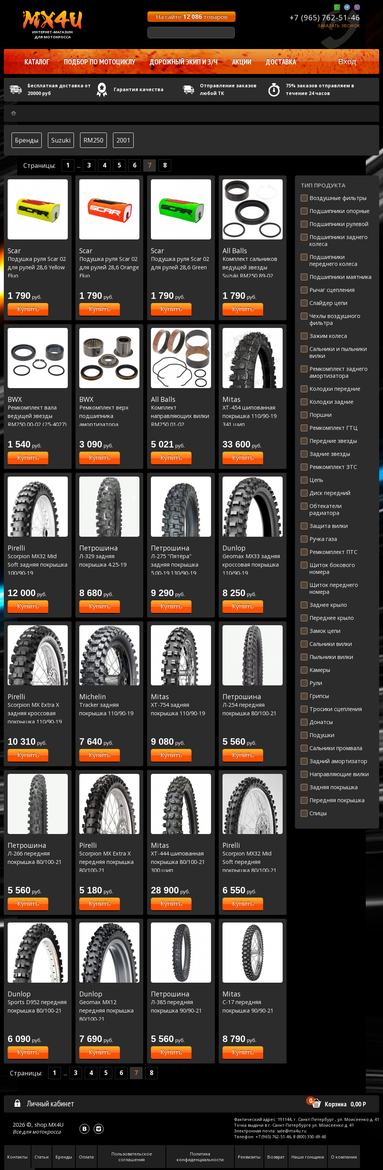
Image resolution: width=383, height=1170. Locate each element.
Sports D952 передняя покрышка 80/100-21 (38, 1002)
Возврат (276, 1157)
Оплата (86, 1157)
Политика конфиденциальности (200, 1156)
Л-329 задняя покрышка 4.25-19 (109, 556)
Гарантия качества (139, 89)
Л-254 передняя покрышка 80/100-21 (253, 705)
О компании (344, 1157)
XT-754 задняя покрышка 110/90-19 (181, 705)
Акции (241, 61)
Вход (347, 61)
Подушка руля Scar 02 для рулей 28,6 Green (181, 259)
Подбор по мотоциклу (99, 61)
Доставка (281, 61)
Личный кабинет (43, 1103)
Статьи (41, 1157)
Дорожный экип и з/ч (184, 61)
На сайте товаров (192, 16)
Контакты (17, 1157)
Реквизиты (249, 1157)
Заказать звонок (339, 25)
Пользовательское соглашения (131, 1156)
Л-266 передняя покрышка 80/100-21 (38, 853)
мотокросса (46, 1131)
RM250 (93, 140)
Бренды (26, 140)
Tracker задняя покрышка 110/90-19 (109, 705)
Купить (28, 309)
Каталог (37, 61)
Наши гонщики (307, 1157)
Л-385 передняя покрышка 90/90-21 (181, 1002)
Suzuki (60, 140)
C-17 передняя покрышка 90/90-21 (253, 1002)
